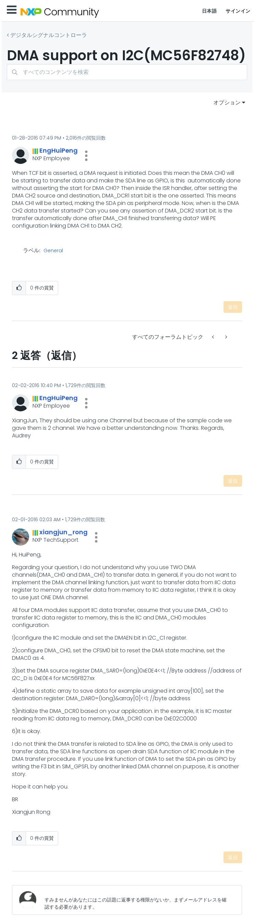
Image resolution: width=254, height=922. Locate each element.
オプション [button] (227, 102)
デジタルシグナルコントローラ (48, 35)
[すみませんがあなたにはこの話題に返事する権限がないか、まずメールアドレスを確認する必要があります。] (137, 900)
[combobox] (127, 72)
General (53, 251)
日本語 (209, 11)
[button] (86, 155)
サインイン (238, 11)
